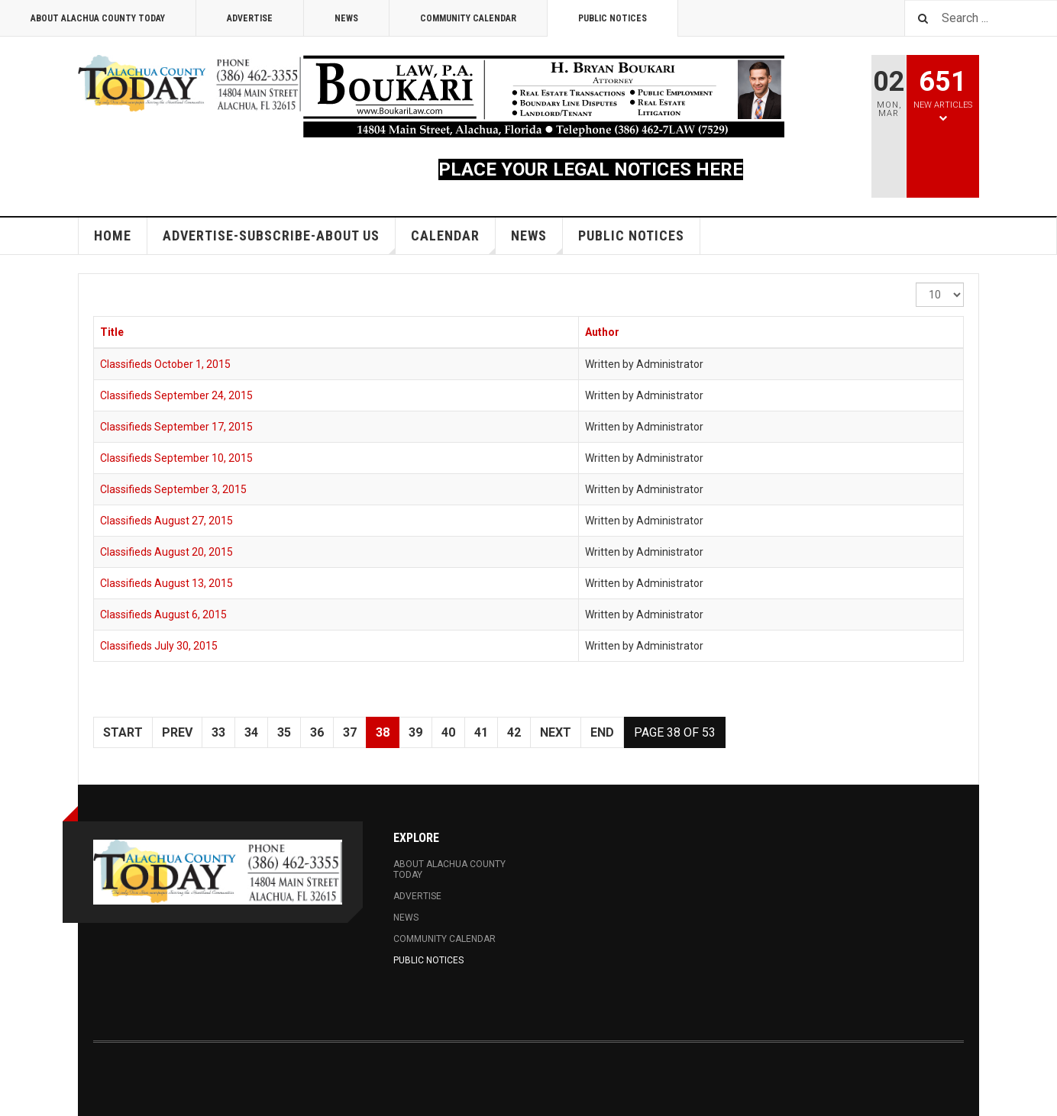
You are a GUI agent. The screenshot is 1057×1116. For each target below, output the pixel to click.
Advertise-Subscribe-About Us (279, 240)
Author (602, 332)
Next (555, 732)
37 (350, 732)
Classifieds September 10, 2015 (176, 458)
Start (123, 732)
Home (112, 235)
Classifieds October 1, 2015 (165, 364)
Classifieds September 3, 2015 (173, 489)
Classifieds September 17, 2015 (176, 427)
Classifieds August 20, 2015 (166, 552)
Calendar (453, 240)
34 (251, 732)
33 (218, 732)
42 (514, 732)
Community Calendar (468, 18)
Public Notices (612, 18)
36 (317, 732)
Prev (177, 732)
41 (481, 732)
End (602, 732)
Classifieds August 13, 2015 (166, 583)
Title (112, 332)
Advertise (250, 18)
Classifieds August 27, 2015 (166, 520)
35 (284, 732)
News (346, 18)
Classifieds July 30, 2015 (159, 646)
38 (383, 732)
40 (448, 732)
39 (415, 732)
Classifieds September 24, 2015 (176, 395)
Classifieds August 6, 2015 (163, 614)
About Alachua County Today (98, 18)
